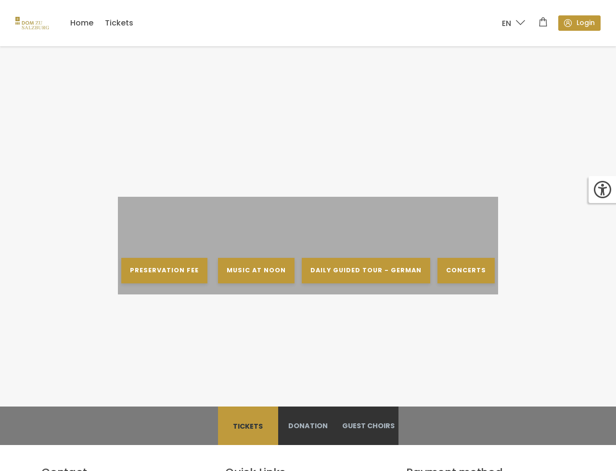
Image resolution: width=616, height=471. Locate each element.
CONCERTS (466, 270)
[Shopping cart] (543, 23)
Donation (308, 426)
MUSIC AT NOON (255, 270)
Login (579, 23)
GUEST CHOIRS (368, 426)
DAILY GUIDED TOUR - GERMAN (366, 270)
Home (81, 22)
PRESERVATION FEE (164, 270)
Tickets (119, 22)
